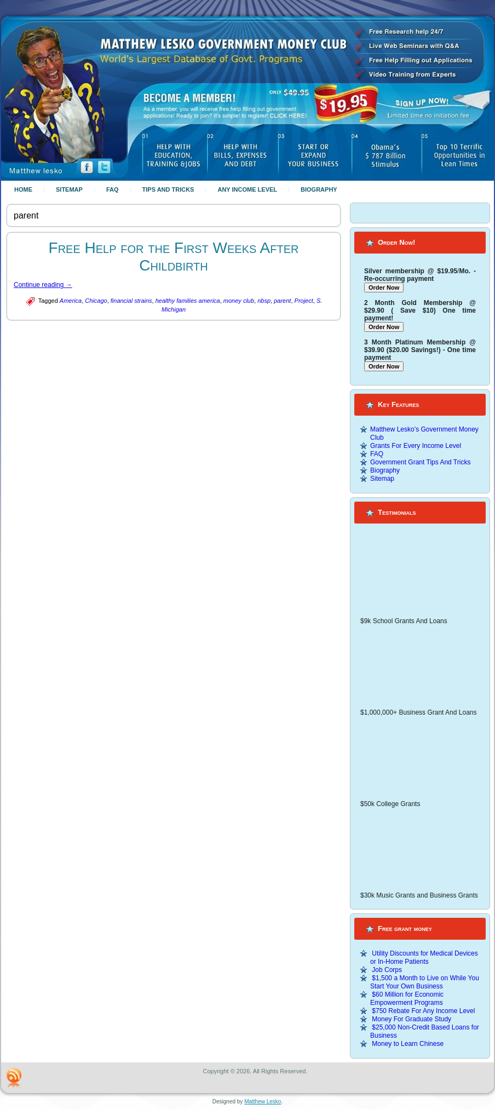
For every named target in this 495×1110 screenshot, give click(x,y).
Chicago (96, 300)
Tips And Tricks (168, 189)
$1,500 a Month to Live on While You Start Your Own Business (424, 982)
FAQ (112, 189)
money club (238, 300)
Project (304, 300)
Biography (319, 189)
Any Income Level (247, 189)
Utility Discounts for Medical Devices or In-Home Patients (424, 957)
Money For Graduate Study (411, 1019)
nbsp (263, 300)
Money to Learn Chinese (408, 1044)
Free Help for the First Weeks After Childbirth (174, 256)
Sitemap (69, 189)
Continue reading (43, 285)
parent (282, 300)
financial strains (131, 300)
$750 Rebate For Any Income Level (423, 1011)
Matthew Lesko (262, 1102)
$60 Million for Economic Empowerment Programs (407, 999)
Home (23, 189)
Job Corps (387, 970)
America (71, 300)
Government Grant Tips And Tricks (420, 462)
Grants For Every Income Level (415, 446)
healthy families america (188, 300)
